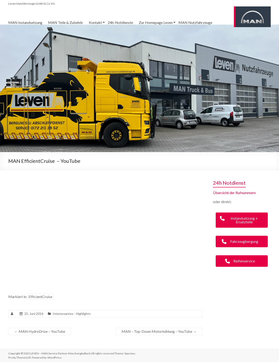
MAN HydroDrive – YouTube (39, 331)
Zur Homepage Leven (156, 22)
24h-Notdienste (120, 22)
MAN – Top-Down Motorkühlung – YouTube (159, 331)
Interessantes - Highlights (72, 314)
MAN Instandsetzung (25, 22)
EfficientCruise (40, 296)
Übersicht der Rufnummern (234, 192)
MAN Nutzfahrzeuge (195, 22)
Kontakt (95, 22)
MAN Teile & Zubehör (65, 22)
